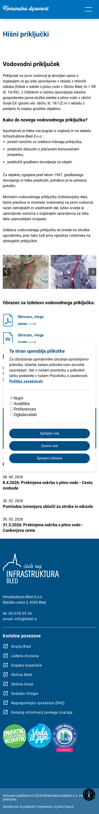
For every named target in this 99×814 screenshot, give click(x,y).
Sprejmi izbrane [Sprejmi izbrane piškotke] (49, 458)
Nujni (18, 398)
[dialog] (49, 407)
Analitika (22, 403)
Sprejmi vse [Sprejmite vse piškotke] (49, 433)
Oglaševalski (25, 414)
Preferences (25, 409)
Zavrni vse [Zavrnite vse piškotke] (49, 446)
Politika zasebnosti (25, 381)
